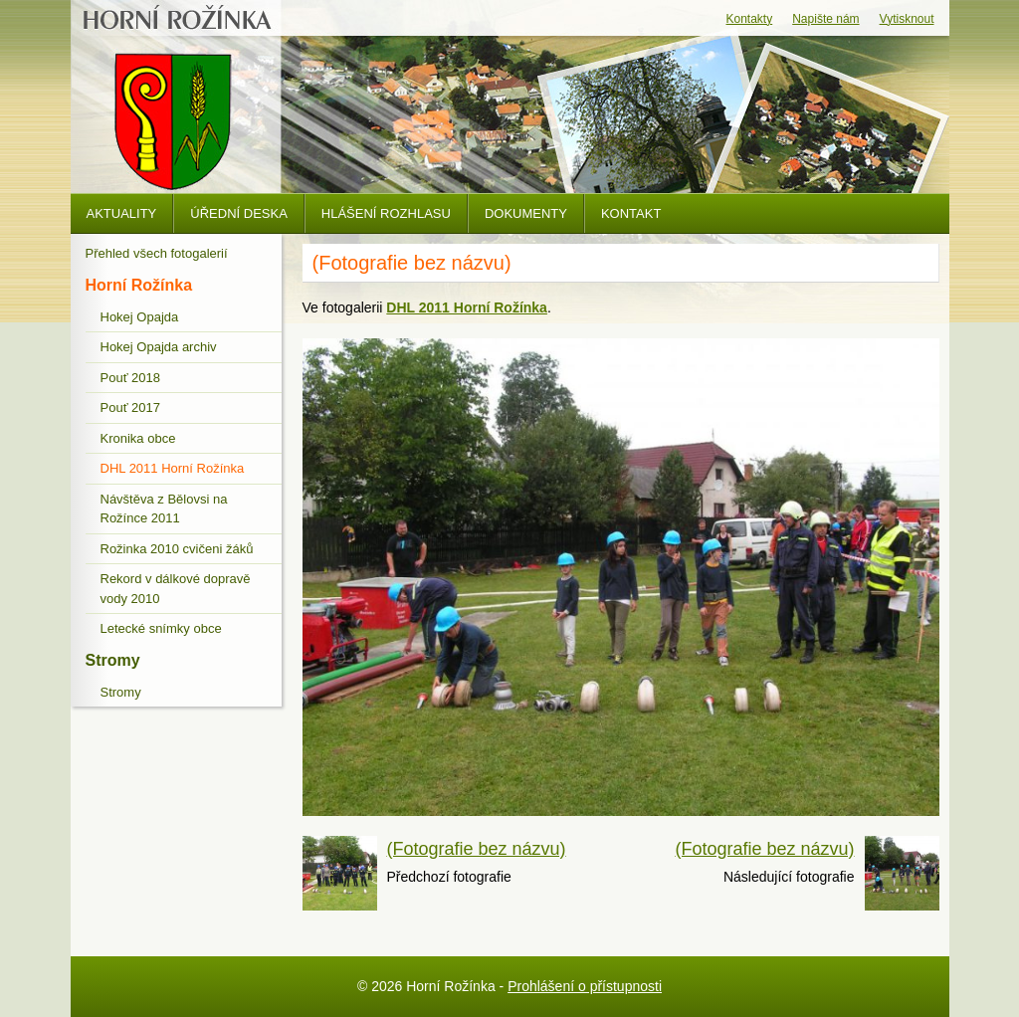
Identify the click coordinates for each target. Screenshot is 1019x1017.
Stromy (113, 660)
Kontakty (749, 19)
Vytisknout (907, 19)
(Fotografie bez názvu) (476, 849)
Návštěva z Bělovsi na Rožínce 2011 (164, 509)
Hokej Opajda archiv (159, 346)
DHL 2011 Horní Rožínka (173, 468)
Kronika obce (138, 438)
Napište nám (825, 19)
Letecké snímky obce (161, 628)
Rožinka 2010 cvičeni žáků (177, 548)
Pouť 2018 (131, 377)
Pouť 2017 (131, 407)
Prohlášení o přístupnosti (585, 986)
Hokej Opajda (140, 316)
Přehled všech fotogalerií (157, 253)
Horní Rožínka (139, 285)
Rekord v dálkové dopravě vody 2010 (176, 588)
